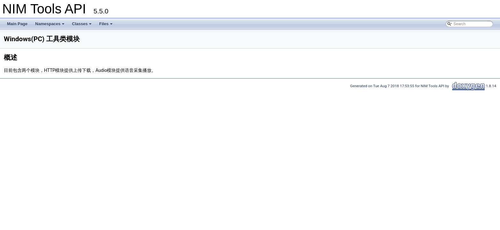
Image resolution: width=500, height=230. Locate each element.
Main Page (17, 23)
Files (106, 25)
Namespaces (50, 25)
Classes (82, 25)
